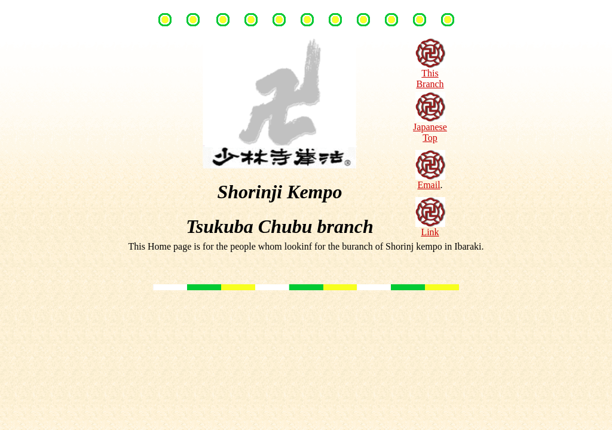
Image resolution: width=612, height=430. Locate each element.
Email (430, 180)
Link (430, 228)
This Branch (430, 74)
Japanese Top (430, 128)
